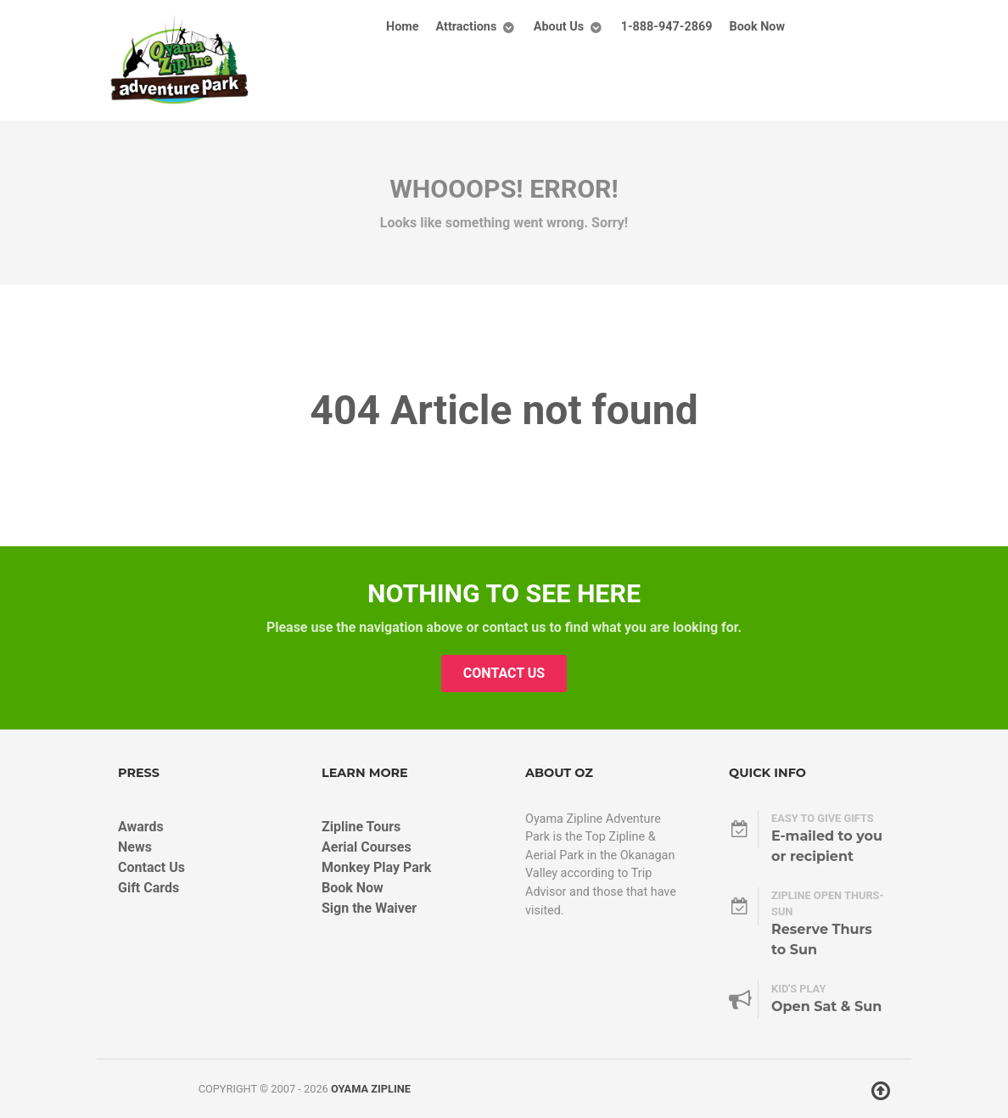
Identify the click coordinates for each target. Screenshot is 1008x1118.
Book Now (353, 888)
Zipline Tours (361, 827)
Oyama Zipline (371, 1088)
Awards (141, 827)
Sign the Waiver (369, 908)
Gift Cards (148, 888)
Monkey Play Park (376, 867)
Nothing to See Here (504, 593)
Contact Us (504, 673)
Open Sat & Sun (826, 1006)
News (135, 847)
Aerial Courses (367, 847)
